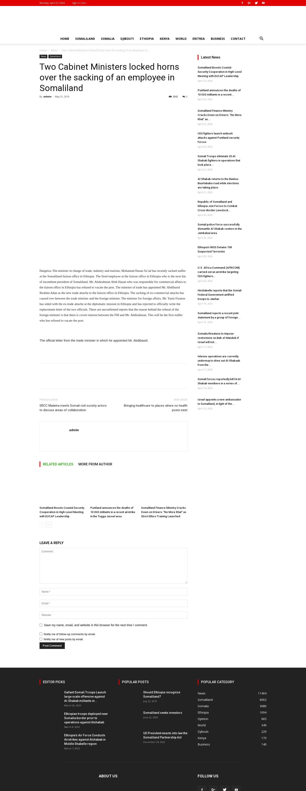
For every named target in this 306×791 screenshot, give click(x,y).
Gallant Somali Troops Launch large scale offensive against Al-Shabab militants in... (85, 697)
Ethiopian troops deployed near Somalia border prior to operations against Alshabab (86, 718)
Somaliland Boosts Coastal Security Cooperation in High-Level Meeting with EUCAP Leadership (62, 512)
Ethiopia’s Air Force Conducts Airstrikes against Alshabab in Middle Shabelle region (85, 739)
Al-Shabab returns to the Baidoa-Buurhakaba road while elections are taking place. (218, 183)
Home (64, 39)
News (54, 50)
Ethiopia (147, 39)
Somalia (108, 39)
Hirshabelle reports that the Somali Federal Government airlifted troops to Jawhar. (219, 295)
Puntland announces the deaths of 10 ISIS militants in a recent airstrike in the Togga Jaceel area (112, 512)
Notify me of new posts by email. (64, 639)
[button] (261, 39)
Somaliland (85, 39)
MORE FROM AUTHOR (95, 464)
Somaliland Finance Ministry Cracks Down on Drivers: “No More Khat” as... (220, 115)
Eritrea (199, 39)
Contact (238, 39)
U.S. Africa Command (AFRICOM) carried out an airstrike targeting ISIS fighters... (219, 272)
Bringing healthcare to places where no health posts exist (155, 408)
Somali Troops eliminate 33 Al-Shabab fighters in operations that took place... (219, 160)
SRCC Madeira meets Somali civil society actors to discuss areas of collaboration (73, 408)
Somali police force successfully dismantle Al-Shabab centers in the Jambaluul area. (220, 229)
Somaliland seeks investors (162, 712)
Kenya (165, 39)
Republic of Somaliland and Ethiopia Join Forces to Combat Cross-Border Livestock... (217, 206)
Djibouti (127, 39)
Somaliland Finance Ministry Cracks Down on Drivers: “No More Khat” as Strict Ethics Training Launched (163, 512)
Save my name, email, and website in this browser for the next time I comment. (96, 625)
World (181, 39)
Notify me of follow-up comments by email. (70, 634)
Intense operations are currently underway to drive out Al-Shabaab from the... (219, 360)
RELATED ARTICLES (58, 464)
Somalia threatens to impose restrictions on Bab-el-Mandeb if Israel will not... (218, 338)
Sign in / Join (79, 2)
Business (218, 39)
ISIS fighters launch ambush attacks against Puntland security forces (218, 138)
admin (47, 96)
